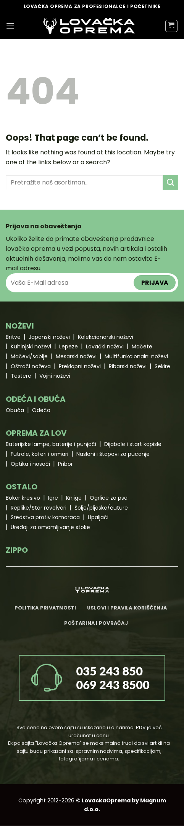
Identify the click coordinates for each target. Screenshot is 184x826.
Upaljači (98, 517)
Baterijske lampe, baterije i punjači (51, 444)
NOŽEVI (20, 326)
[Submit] (170, 182)
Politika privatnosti (45, 608)
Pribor (65, 464)
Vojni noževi (54, 376)
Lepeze (68, 346)
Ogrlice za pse (109, 498)
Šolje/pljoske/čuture (101, 508)
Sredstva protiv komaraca (45, 517)
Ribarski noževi (128, 366)
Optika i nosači (30, 464)
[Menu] (10, 25)
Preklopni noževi (80, 366)
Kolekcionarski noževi (105, 337)
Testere (21, 376)
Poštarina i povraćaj (96, 623)
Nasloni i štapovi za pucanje (113, 454)
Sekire (162, 366)
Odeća (41, 410)
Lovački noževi (105, 346)
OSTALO (21, 486)
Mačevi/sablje (29, 356)
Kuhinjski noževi (31, 346)
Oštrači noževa (31, 366)
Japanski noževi (49, 337)
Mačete (142, 346)
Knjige (74, 498)
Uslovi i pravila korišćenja (127, 608)
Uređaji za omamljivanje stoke (50, 527)
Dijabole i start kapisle (132, 444)
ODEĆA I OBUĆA (36, 399)
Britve (13, 337)
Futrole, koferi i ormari (39, 454)
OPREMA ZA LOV (36, 433)
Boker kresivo (23, 498)
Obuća (15, 410)
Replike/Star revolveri (38, 508)
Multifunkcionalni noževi (136, 356)
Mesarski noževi (76, 356)
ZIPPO (17, 550)
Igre (53, 498)
